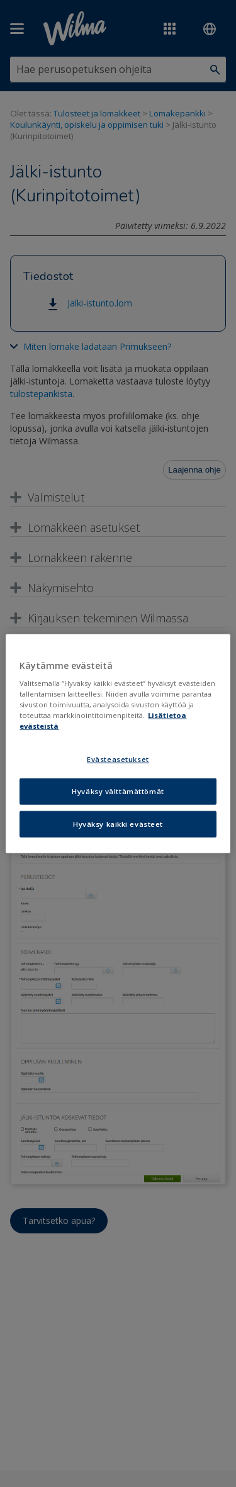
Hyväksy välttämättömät (118, 791)
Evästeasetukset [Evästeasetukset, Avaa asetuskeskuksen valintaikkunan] (118, 759)
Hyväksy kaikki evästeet (118, 824)
